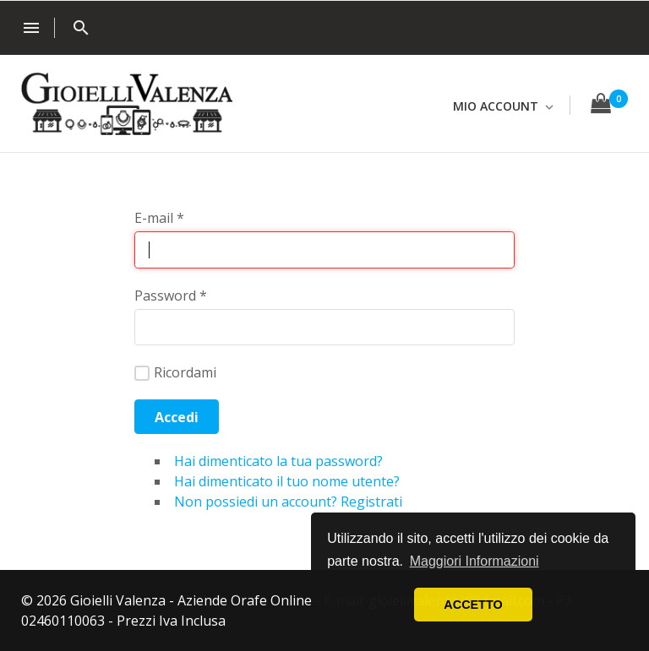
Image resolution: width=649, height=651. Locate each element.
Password (170, 295)
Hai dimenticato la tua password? (278, 461)
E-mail (159, 218)
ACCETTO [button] (473, 604)
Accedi (177, 417)
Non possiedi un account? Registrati (288, 501)
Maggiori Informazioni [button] (474, 561)
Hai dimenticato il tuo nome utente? (287, 481)
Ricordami (175, 372)
